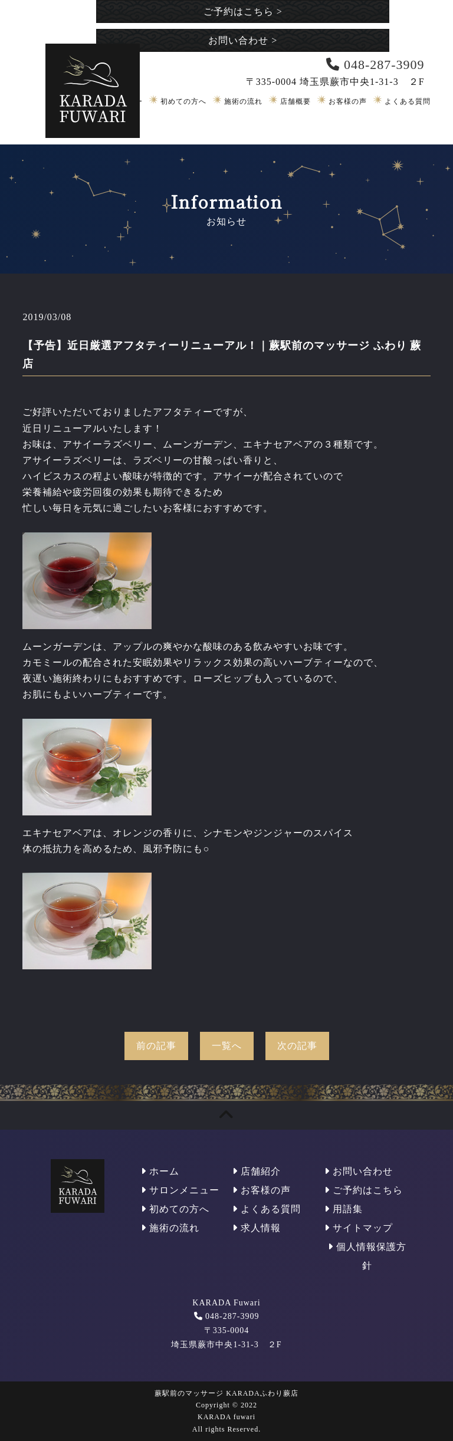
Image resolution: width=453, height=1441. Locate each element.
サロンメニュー (180, 1190)
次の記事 (297, 1046)
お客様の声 (348, 101)
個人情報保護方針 (367, 1256)
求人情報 (256, 1228)
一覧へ (227, 1046)
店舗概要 (295, 101)
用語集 (343, 1209)
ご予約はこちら (243, 11)
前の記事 (156, 1046)
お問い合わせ (242, 40)
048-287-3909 (232, 1316)
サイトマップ (358, 1228)
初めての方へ (183, 101)
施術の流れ (243, 101)
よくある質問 (408, 101)
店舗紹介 (256, 1171)
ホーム (160, 1171)
